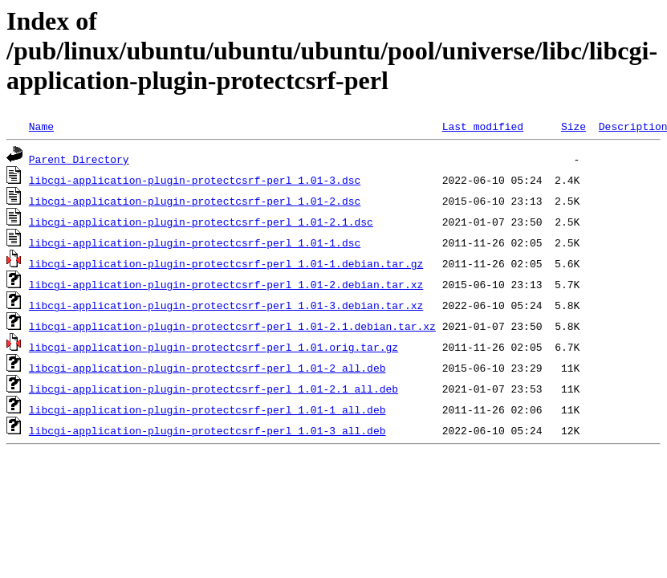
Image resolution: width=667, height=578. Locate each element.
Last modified (482, 126)
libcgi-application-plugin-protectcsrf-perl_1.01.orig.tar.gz (213, 347)
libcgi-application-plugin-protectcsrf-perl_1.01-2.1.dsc (201, 221)
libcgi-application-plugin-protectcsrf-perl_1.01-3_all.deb (207, 430)
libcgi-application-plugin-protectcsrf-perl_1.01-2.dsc (194, 200)
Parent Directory (79, 159)
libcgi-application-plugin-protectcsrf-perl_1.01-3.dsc (194, 180)
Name (41, 126)
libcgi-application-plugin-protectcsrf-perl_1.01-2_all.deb (207, 367)
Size (573, 126)
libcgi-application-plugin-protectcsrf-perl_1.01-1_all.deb (207, 409)
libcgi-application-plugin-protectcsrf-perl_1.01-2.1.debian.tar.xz (232, 326)
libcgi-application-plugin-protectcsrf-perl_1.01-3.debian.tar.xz (226, 305)
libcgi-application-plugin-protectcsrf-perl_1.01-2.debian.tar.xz (226, 284)
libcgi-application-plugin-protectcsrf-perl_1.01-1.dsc (194, 242)
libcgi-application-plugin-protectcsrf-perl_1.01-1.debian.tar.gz (226, 263)
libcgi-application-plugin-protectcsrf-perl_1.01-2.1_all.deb (213, 388)
